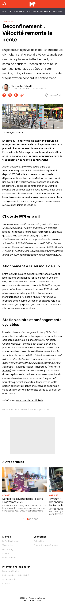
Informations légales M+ (16, 566)
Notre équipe (9, 557)
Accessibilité (8, 579)
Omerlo (38, 600)
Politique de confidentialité (15, 575)
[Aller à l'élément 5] (37, 519)
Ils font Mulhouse (10, 541)
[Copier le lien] (22, 95)
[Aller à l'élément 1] (27, 519)
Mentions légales (10, 571)
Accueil (6, 11)
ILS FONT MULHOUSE (39, 11)
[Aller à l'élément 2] (30, 519)
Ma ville (6, 536)
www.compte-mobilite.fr (29, 400)
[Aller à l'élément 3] (32, 519)
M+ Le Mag (7, 549)
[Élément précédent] (23, 519)
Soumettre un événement (46, 545)
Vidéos (5, 553)
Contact (6, 583)
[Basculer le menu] (4, 4)
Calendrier (39, 541)
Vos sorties (8, 545)
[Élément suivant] (42, 519)
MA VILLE (19, 11)
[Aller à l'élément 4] (34, 519)
